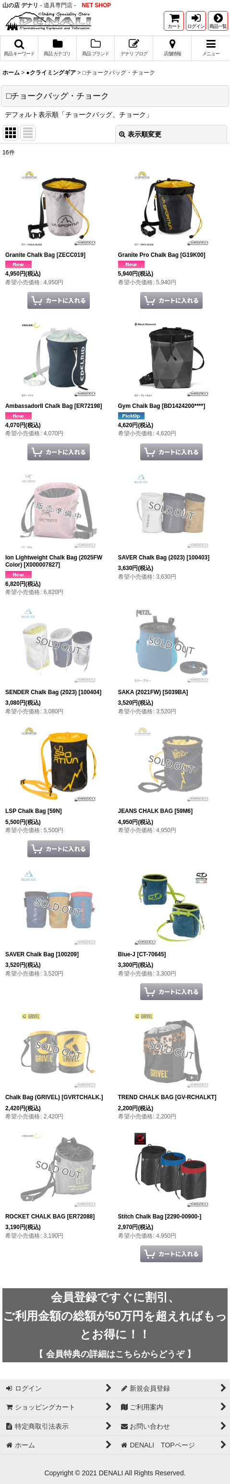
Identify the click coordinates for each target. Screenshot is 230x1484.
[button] (218, 21)
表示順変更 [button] (140, 134)
